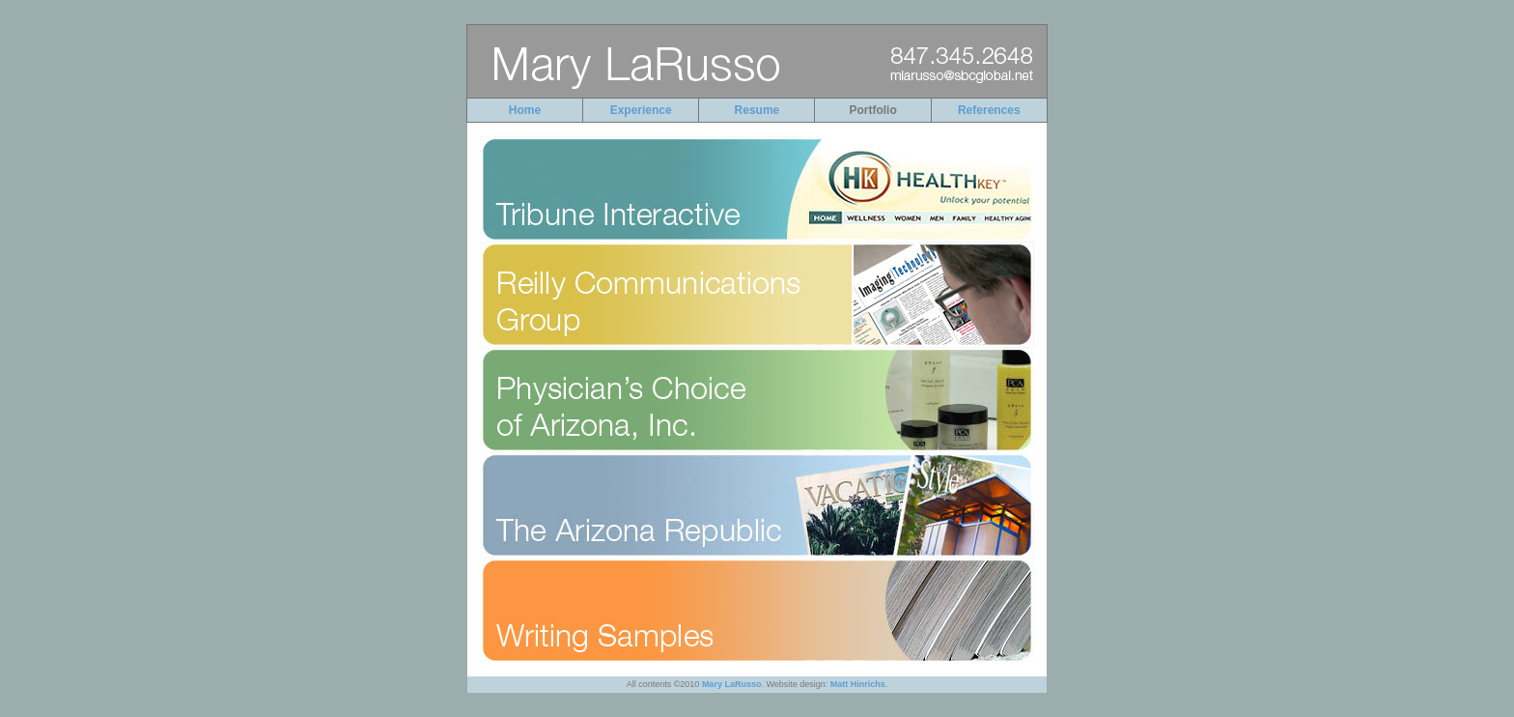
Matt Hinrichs (857, 684)
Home (525, 110)
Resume (757, 110)
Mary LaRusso (732, 684)
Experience (641, 110)
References (989, 110)
